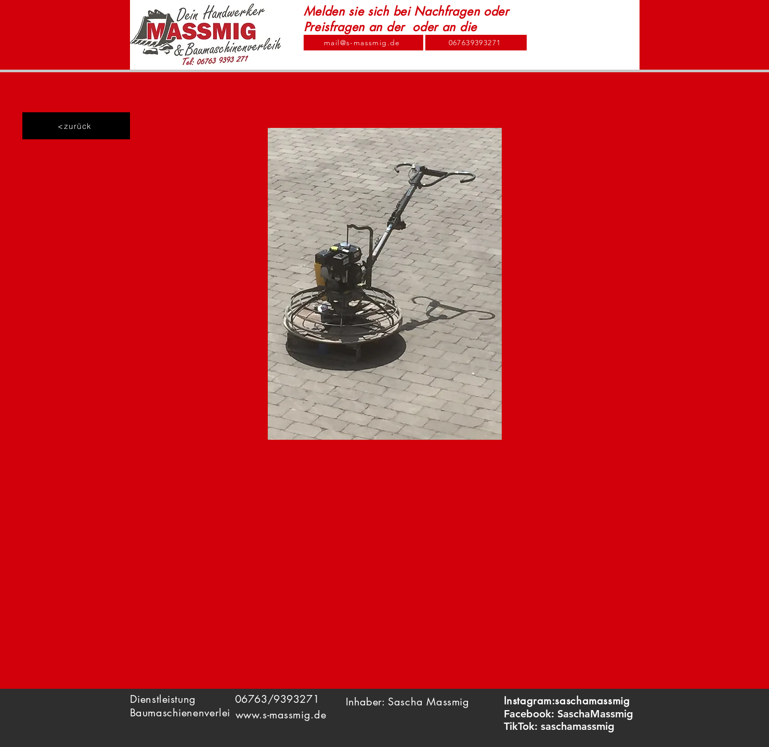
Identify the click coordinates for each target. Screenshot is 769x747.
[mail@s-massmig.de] (363, 42)
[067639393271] (476, 42)
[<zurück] (76, 125)
